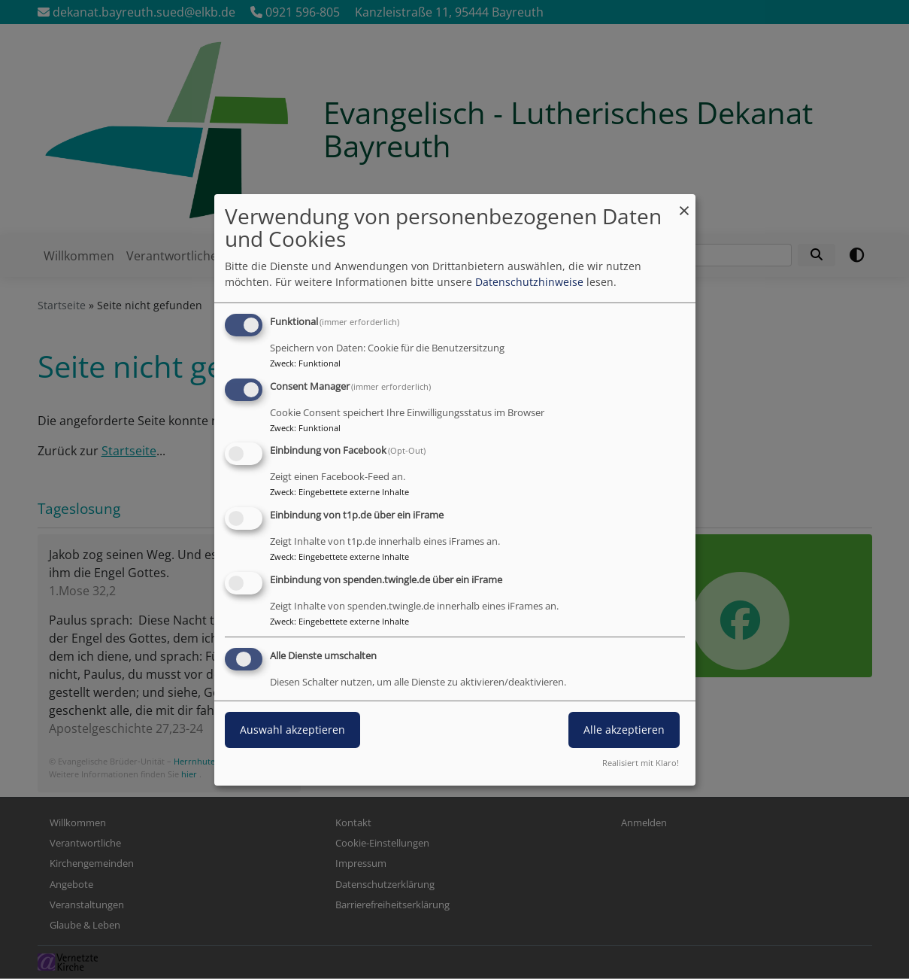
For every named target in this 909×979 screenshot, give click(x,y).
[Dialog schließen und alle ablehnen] (684, 202)
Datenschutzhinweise (529, 282)
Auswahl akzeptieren (292, 729)
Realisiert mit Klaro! (640, 762)
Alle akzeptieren (624, 729)
